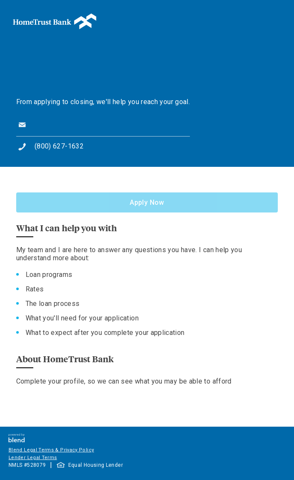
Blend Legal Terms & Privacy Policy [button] (51, 450)
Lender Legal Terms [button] (33, 457)
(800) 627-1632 (59, 146)
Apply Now (147, 202)
